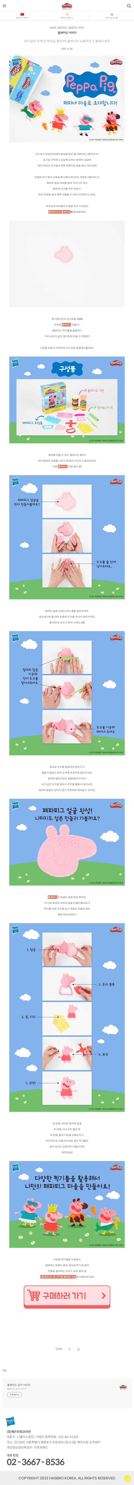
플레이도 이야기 (76, 27)
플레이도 (62, 27)
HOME (53, 27)
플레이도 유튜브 (22, 17)
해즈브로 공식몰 (111, 17)
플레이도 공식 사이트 (18, 1385)
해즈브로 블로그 (67, 17)
